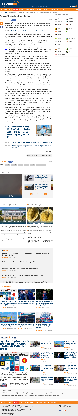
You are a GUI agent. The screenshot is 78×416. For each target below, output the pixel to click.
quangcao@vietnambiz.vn (67, 407)
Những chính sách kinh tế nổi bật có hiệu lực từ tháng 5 (47, 379)
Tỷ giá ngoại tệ (14, 393)
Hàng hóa (4, 12)
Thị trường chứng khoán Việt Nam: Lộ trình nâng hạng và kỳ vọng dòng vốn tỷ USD (25, 282)
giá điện (20, 165)
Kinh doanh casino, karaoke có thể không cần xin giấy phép (18, 262)
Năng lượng (12, 12)
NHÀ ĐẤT (32, 9)
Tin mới (5, 250)
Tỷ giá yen (27, 393)
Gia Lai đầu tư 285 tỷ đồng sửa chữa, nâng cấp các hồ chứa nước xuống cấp (13, 227)
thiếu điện (32, 165)
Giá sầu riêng (14, 395)
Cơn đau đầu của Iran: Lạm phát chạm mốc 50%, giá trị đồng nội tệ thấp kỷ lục (70, 368)
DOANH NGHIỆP (46, 9)
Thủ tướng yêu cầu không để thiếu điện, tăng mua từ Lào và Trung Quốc (34, 177)
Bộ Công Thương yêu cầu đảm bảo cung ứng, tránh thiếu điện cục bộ (27, 31)
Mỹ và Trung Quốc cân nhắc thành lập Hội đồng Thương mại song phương (22, 275)
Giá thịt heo (20, 395)
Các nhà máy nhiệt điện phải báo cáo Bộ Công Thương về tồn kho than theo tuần (31, 146)
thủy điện (8, 165)
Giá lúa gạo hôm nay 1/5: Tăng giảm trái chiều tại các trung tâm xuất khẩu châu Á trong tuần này (40, 227)
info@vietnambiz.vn (9, 413)
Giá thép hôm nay (6, 395)
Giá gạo (26, 395)
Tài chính (20, 328)
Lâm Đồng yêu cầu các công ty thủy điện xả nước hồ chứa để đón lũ (13, 235)
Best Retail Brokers (39, 395)
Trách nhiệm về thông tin (7, 414)
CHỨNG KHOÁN (38, 9)
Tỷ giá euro (33, 393)
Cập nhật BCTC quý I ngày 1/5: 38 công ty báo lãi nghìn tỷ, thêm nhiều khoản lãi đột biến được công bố (25, 254)
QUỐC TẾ (21, 9)
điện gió (26, 165)
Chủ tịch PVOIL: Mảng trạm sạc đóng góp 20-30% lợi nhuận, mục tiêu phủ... (34, 186)
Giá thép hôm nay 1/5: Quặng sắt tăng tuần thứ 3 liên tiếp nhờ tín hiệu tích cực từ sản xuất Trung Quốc (40, 232)
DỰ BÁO (10, 9)
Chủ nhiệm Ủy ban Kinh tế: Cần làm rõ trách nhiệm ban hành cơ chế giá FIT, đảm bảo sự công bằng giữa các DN (18, 131)
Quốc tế (4, 277)
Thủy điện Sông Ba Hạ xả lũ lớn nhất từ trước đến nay (13, 239)
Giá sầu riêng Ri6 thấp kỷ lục (36, 223)
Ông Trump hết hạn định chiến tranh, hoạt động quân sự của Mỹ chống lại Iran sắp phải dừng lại (44, 303)
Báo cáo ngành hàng (43, 12)
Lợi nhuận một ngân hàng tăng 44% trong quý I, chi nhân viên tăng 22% (26, 325)
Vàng (27, 12)
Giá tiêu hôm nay (53, 393)
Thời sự (4, 264)
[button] (31, 194)
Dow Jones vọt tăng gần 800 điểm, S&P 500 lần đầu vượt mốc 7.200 (26, 302)
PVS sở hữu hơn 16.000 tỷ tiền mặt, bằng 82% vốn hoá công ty (8, 325)
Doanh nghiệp (5, 257)
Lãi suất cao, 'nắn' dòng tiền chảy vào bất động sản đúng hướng (20, 268)
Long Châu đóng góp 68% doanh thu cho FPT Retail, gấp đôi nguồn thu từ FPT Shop (44, 326)
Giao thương (53, 12)
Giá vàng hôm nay (6, 393)
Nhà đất (4, 270)
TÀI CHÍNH (26, 9)
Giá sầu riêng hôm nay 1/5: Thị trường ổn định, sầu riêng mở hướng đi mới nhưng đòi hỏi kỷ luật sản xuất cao (40, 241)
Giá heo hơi (39, 393)
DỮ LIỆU (59, 9)
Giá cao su (31, 395)
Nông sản (32, 12)
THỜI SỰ (5, 9)
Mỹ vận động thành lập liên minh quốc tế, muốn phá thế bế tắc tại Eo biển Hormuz (70, 380)
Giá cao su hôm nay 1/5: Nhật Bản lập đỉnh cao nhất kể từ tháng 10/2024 (39, 237)
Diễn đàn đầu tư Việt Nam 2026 (52, 395)
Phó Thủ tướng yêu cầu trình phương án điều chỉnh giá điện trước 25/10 (32, 142)
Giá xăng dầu (70, 393)
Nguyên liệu (20, 12)
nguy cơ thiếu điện (41, 165)
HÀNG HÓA (15, 9)
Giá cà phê (45, 393)
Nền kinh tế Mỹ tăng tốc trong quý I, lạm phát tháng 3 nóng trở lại (47, 343)
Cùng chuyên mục (34, 205)
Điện (11, 196)
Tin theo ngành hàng (62, 14)
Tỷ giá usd (21, 393)
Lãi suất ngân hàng (62, 393)
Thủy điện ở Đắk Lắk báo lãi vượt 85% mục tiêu (12, 222)
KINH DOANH (53, 9)
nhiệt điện (14, 165)
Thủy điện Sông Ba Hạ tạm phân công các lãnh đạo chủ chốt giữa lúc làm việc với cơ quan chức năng (13, 231)
